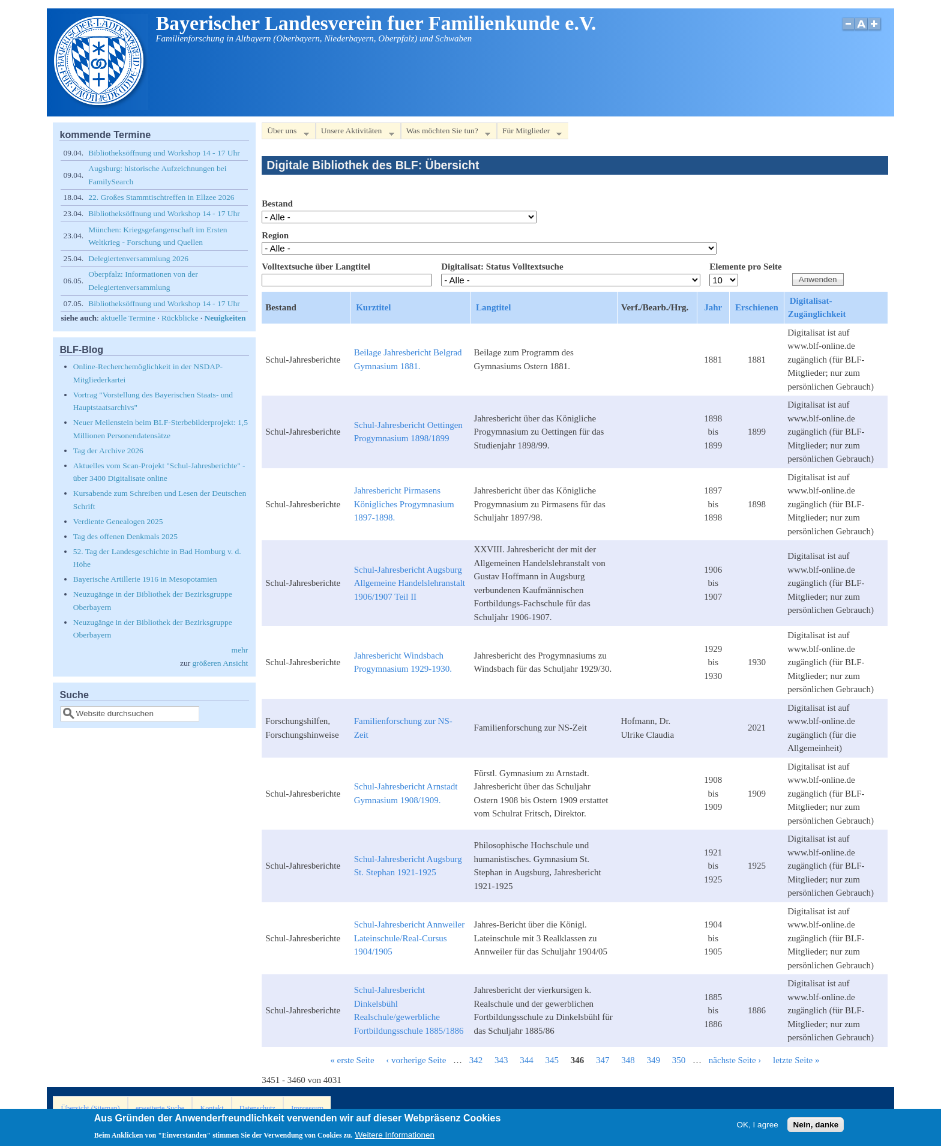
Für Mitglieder (529, 133)
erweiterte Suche (160, 1108)
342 (476, 1060)
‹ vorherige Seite (416, 1060)
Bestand (277, 203)
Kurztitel (373, 307)
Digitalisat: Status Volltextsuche (502, 266)
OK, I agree (757, 1127)
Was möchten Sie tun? (445, 133)
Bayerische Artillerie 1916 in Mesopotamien (145, 579)
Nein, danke (815, 1127)
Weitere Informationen (394, 1137)
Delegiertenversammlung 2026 (138, 258)
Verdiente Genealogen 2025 (118, 521)
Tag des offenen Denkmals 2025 (125, 536)
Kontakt (211, 1108)
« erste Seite (352, 1060)
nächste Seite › (735, 1060)
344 (527, 1060)
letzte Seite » (796, 1060)
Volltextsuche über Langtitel (316, 266)
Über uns (285, 133)
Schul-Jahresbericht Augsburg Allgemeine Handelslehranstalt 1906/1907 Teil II (409, 583)
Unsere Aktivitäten (355, 133)
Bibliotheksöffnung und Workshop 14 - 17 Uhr (164, 152)
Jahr (713, 307)
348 (628, 1060)
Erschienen (756, 307)
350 (679, 1060)
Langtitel (493, 307)
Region (275, 235)
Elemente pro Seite (745, 266)
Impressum (307, 1108)
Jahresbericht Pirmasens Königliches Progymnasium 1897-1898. (404, 504)
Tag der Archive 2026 (108, 450)
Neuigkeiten (225, 317)
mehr (239, 649)
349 (654, 1060)
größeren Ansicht (220, 663)
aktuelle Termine (128, 317)
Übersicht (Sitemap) (90, 1108)
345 (552, 1060)
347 (603, 1060)
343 (501, 1060)
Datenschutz (257, 1108)
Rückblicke (179, 317)
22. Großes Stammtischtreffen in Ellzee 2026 (161, 197)
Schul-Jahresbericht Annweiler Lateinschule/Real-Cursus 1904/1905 (409, 938)
